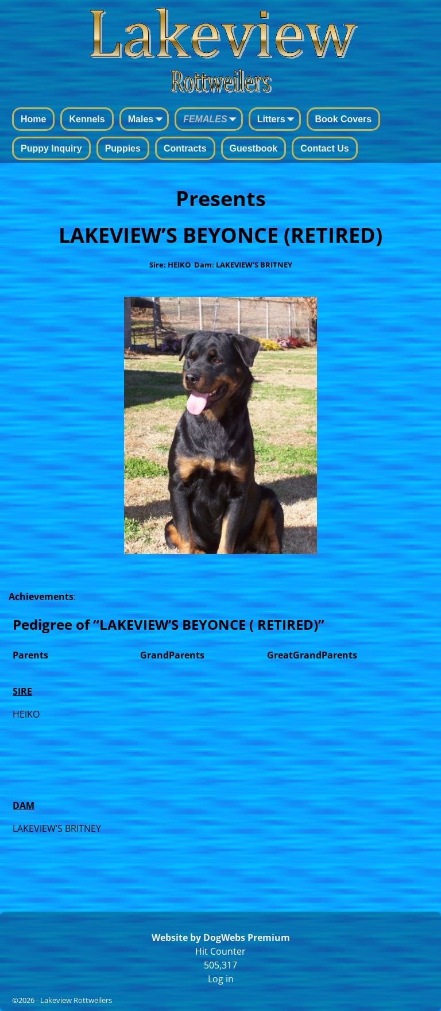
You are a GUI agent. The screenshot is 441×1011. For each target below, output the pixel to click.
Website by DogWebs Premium (221, 937)
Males (147, 120)
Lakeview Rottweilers (76, 1000)
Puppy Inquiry (51, 148)
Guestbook (254, 148)
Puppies (123, 148)
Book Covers (343, 119)
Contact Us (324, 148)
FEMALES (212, 120)
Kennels (87, 119)
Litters (278, 120)
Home (33, 119)
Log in (221, 979)
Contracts (185, 148)
